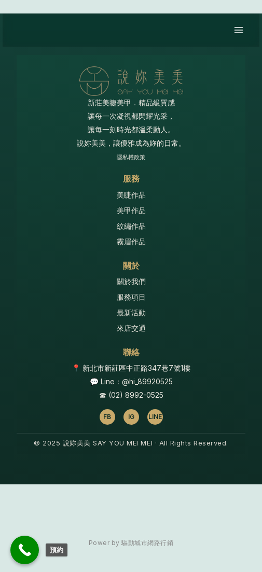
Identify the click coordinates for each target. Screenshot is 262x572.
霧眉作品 (131, 241)
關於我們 (131, 281)
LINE (155, 417)
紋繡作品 (131, 225)
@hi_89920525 (147, 381)
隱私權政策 (131, 157)
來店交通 (131, 328)
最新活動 (131, 312)
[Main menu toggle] (238, 30)
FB (107, 417)
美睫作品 (131, 194)
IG (131, 417)
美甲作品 (131, 210)
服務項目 (131, 296)
